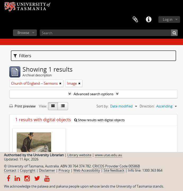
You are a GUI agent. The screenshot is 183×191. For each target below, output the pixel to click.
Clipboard (135, 19)
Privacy (64, 170)
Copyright (27, 170)
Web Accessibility (86, 170)
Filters (22, 56)
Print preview (22, 106)
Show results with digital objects (99, 120)
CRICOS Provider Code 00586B (116, 166)
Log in (167, 19)
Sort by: (102, 106)
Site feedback (114, 170)
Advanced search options (93, 94)
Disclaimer (47, 170)
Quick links (148, 19)
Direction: (147, 106)
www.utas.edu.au (108, 155)
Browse (23, 32)
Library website (79, 155)
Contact (10, 170)
